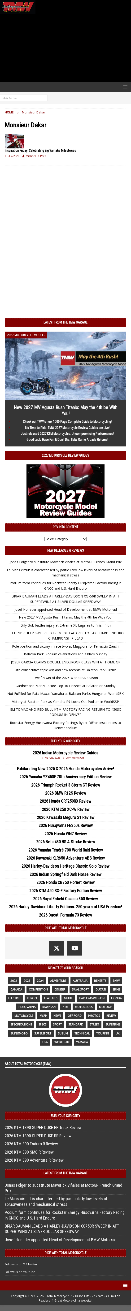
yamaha (82, 1042)
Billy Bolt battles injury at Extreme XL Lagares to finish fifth (66, 625)
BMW (116, 981)
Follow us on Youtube (20, 1272)
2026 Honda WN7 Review (65, 833)
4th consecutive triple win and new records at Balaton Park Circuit (65, 670)
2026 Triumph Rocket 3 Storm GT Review (65, 785)
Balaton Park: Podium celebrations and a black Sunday (65, 654)
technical (82, 1033)
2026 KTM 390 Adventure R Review (34, 1160)
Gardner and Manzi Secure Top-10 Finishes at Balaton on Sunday (65, 686)
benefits (100, 981)
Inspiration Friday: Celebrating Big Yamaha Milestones (40, 150)
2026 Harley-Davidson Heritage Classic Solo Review (65, 866)
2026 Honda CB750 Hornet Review (65, 882)
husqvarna (27, 1007)
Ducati (101, 989)
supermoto (19, 1033)
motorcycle (23, 1016)
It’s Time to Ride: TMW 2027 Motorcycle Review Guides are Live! (67, 428)
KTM (65, 1007)
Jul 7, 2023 (13, 156)
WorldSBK (62, 1042)
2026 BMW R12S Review (65, 793)
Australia (80, 981)
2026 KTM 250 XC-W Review (65, 809)
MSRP (43, 1016)
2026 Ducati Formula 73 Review (65, 915)
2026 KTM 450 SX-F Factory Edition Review (65, 890)
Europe (32, 998)
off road (75, 1016)
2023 (27, 981)
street (94, 1024)
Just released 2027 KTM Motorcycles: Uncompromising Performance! (67, 434)
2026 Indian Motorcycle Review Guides (65, 752)
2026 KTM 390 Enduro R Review (31, 1143)
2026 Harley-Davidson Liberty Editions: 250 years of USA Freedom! (65, 906)
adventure (58, 981)
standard (75, 1024)
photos (94, 1016)
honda (116, 998)
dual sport (80, 989)
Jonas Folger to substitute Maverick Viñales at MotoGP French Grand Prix (66, 562)
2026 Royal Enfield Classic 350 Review (65, 898)
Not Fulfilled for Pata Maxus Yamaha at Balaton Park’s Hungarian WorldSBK (65, 693)
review (111, 1016)
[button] (124, 87)
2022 (13, 981)
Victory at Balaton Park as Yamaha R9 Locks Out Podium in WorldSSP (65, 701)
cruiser (59, 989)
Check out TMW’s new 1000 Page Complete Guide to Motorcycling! (67, 422)
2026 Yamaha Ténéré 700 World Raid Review (65, 850)
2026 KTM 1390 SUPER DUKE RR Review (38, 1135)
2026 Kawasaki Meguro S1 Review (65, 817)
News (57, 1016)
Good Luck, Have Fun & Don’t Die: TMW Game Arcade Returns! (67, 439)
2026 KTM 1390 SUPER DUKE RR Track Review (43, 1127)
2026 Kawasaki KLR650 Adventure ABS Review (65, 858)
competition (38, 989)
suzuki (63, 1033)
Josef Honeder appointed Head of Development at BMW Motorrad (65, 609)
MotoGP (105, 1007)
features (50, 998)
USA (45, 1042)
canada (16, 989)
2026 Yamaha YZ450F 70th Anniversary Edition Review (65, 776)
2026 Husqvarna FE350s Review (66, 825)
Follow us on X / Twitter (21, 1264)
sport (57, 1024)
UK (117, 1033)
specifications (21, 1024)
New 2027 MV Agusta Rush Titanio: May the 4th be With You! (65, 617)
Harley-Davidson (92, 998)
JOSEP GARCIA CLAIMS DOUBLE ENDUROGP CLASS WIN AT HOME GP (65, 662)
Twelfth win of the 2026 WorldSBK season (65, 677)
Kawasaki (49, 1007)
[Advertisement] (65, 48)
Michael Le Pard (36, 156)
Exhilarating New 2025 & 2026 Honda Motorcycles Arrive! (65, 768)
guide (68, 998)
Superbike (113, 1024)
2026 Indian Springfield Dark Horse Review (65, 874)
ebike (116, 989)
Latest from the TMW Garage (65, 322)
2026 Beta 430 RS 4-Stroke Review (65, 841)
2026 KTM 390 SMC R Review (29, 1152)
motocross (83, 1007)
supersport (42, 1033)
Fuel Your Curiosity (65, 741)
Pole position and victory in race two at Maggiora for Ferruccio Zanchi (65, 646)
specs (42, 1024)
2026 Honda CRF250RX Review (65, 801)
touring (102, 1033)
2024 (40, 981)
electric (14, 998)
